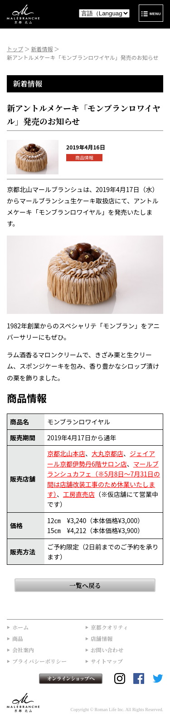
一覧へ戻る (85, 585)
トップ (15, 49)
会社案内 (23, 650)
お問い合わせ (107, 650)
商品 (17, 638)
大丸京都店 (107, 453)
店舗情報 (101, 638)
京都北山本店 (66, 453)
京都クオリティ (109, 627)
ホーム (20, 627)
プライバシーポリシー (39, 661)
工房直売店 (79, 494)
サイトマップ (107, 661)
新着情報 (42, 49)
